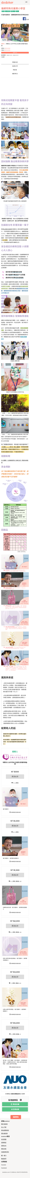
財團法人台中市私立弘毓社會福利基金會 (15, 763)
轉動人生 (13, 11)
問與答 (15, 70)
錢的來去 (15, 73)
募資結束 (15, 776)
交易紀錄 (15, 1109)
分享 (26, 19)
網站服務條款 (5, 1130)
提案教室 (3, 1142)
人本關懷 (8, 11)
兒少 (17, 11)
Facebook (4, 1168)
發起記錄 (15, 1104)
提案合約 (3, 1145)
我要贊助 (16, 1117)
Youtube (3, 1164)
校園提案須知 (5, 1152)
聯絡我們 (3, 1159)
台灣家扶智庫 (7, 229)
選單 (26, 2)
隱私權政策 (4, 1133)
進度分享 (15, 66)
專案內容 (15, 62)
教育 (3, 11)
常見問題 (3, 1139)
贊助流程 (3, 1149)
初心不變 (3, 1127)
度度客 (10, 2)
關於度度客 (4, 1124)
